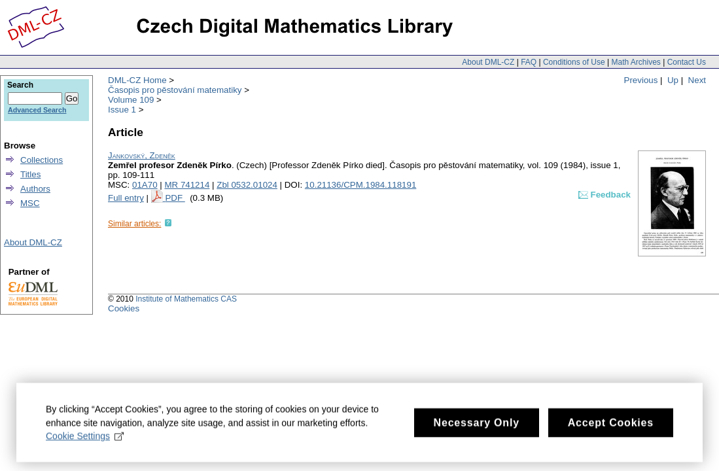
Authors (35, 189)
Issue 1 (122, 109)
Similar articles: (134, 223)
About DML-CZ (488, 62)
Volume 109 (131, 100)
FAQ (528, 62)
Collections (41, 160)
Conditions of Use (574, 62)
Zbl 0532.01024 (247, 185)
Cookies (123, 308)
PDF (174, 198)
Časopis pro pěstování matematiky (174, 90)
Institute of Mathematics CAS (186, 299)
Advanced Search (37, 110)
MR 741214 (186, 185)
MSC (30, 203)
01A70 (145, 185)
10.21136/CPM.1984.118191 (360, 185)
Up (672, 80)
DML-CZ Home (137, 80)
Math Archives (635, 62)
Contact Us (686, 62)
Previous (641, 80)
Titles (30, 174)
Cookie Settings (85, 441)
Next (697, 80)
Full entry (126, 198)
